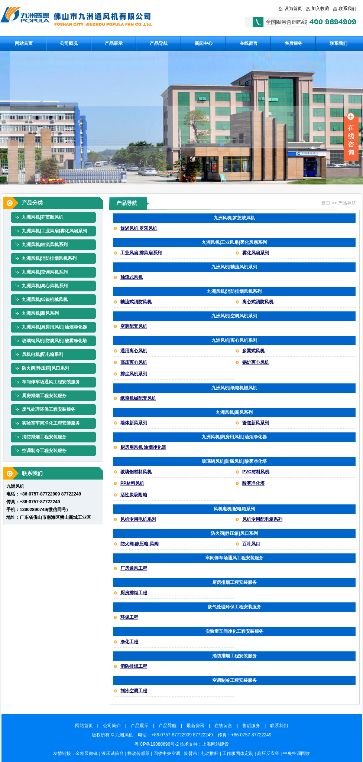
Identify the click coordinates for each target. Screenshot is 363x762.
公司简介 (114, 725)
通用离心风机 (133, 350)
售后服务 (293, 43)
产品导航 (159, 43)
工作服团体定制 (237, 753)
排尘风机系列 (133, 373)
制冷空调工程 (133, 690)
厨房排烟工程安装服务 (44, 395)
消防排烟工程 (133, 666)
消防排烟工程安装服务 (44, 436)
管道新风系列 (255, 422)
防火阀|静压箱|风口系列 (45, 368)
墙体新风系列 (133, 422)
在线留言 (248, 43)
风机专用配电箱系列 (262, 519)
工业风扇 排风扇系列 (141, 252)
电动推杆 (209, 753)
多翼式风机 (253, 350)
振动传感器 (138, 753)
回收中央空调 (166, 753)
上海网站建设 (215, 744)
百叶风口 (251, 543)
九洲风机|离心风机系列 (45, 285)
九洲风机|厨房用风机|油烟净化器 (54, 327)
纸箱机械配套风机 (138, 398)
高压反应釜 (268, 753)
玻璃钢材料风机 (136, 471)
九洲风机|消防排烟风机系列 (49, 258)
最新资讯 (198, 725)
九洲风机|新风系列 (40, 313)
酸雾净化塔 (253, 483)
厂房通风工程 (133, 568)
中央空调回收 (296, 753)
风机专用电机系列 (138, 519)
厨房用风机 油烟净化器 (143, 447)
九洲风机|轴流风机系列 (45, 244)
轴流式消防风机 (136, 301)
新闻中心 (204, 43)
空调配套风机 (133, 326)
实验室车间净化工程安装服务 (51, 423)
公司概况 (69, 43)
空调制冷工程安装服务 (44, 450)
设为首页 (293, 8)
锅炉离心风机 (255, 362)
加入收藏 (320, 8)
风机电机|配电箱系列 (42, 354)
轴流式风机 (131, 277)
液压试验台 (112, 753)
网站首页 (24, 43)
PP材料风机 (132, 483)
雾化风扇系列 (255, 252)
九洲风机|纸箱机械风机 (45, 299)
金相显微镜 (86, 753)
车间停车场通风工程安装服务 (51, 382)
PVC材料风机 (255, 471)
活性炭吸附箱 (133, 494)
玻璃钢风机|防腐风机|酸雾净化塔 (54, 340)
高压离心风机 (133, 362)
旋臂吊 (190, 753)
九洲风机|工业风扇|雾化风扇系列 (54, 230)
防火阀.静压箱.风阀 (139, 543)
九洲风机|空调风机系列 (45, 272)
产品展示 (114, 43)
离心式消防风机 (257, 301)
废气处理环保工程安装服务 (48, 409)
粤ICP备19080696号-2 (156, 744)
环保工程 (129, 617)
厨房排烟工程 (133, 592)
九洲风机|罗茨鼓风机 (42, 217)
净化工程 (129, 641)
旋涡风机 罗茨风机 (138, 228)
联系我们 (347, 8)
